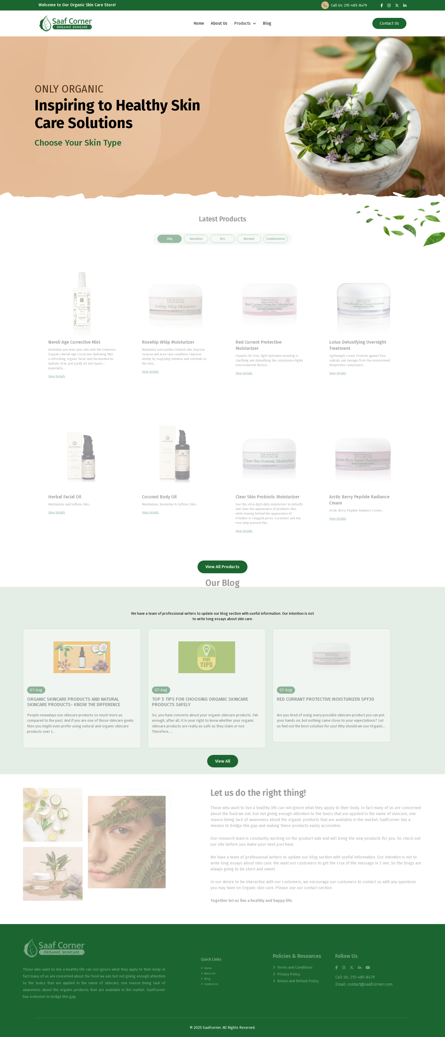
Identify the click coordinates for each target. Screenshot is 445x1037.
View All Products (222, 566)
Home (198, 23)
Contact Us (389, 23)
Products (245, 23)
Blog (267, 23)
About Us (219, 23)
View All (222, 761)
